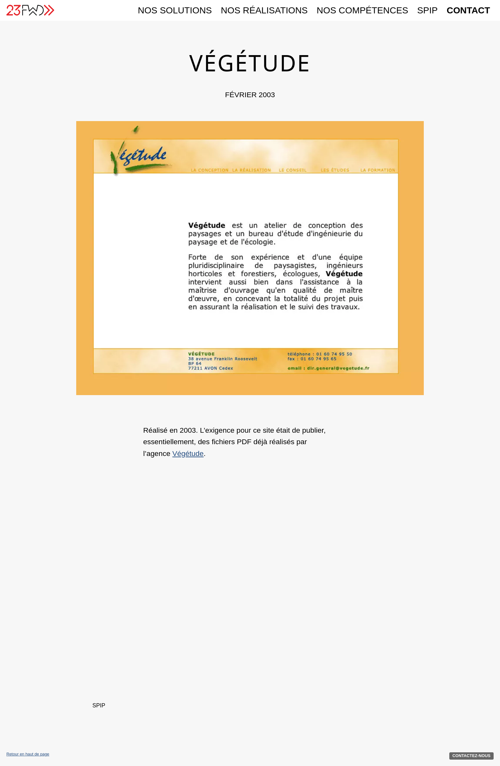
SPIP (427, 10)
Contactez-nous (471, 755)
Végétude (188, 453)
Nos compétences (362, 10)
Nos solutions (175, 10)
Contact (468, 10)
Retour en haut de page (27, 754)
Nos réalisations (264, 10)
